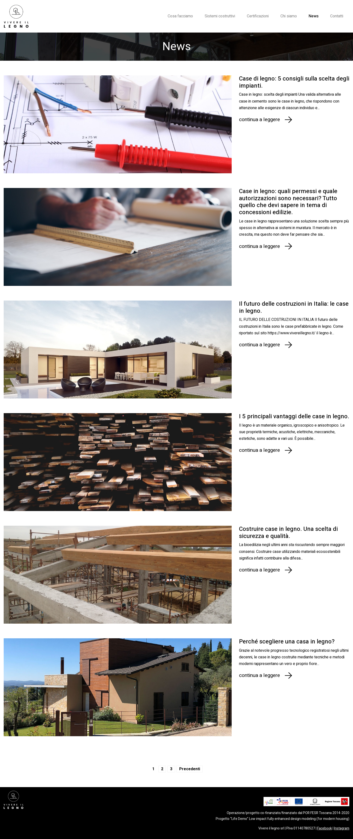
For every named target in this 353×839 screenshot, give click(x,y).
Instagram (341, 828)
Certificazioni (258, 16)
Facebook (324, 828)
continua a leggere (259, 119)
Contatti (336, 16)
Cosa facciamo (180, 16)
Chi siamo (288, 16)
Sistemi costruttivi (220, 16)
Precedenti (189, 769)
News (313, 16)
